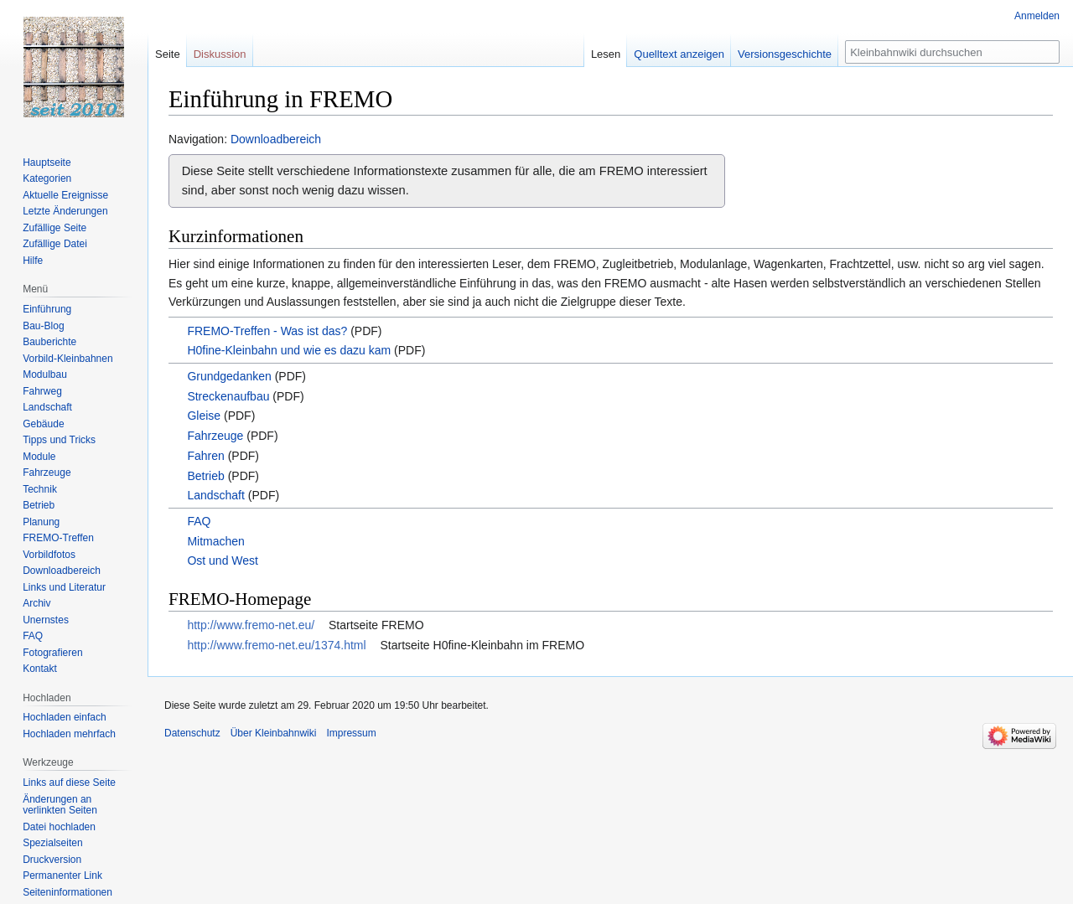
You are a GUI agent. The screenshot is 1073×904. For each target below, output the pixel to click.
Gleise (203, 415)
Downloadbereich (276, 139)
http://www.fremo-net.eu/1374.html (276, 645)
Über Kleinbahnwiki (274, 733)
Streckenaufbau (228, 396)
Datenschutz (192, 733)
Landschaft (216, 495)
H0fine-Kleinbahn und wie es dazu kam (289, 350)
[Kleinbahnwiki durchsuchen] (952, 52)
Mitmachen (215, 541)
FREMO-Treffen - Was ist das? (267, 331)
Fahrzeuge (215, 435)
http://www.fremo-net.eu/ (250, 625)
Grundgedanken (229, 376)
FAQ (198, 521)
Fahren (205, 455)
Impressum (351, 733)
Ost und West (222, 560)
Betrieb (205, 476)
